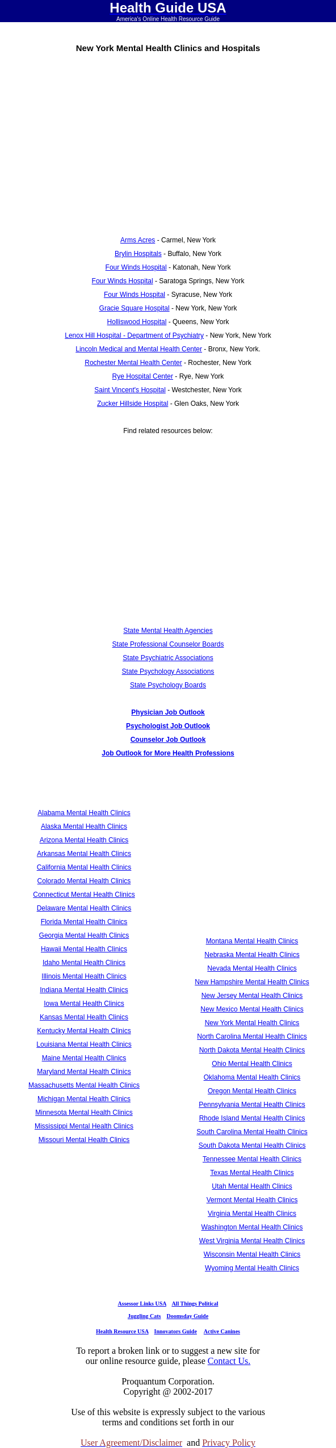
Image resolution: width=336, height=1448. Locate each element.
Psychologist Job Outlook (168, 726)
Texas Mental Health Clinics (251, 1173)
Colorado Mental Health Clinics (84, 881)
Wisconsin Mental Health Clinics (252, 1254)
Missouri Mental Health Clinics (84, 1140)
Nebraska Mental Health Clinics (251, 955)
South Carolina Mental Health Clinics (251, 1132)
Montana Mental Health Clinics (252, 941)
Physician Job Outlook (167, 712)
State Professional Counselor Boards (168, 644)
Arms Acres (137, 240)
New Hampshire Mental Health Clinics (252, 982)
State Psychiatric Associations (168, 658)
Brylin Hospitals (138, 254)
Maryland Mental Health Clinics (84, 1072)
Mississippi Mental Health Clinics (84, 1126)
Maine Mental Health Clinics (84, 1058)
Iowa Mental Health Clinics (84, 1004)
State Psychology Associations (168, 671)
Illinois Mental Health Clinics (83, 976)
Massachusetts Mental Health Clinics (84, 1085)
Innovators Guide (175, 1331)
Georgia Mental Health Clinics (84, 935)
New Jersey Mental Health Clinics (252, 996)
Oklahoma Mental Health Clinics (252, 1077)
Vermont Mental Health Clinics (252, 1200)
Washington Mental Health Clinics (252, 1227)
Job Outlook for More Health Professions (168, 753)
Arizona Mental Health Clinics (84, 840)
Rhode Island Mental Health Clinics (252, 1118)
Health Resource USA (122, 1331)
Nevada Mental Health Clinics (251, 968)
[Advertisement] (168, 140)
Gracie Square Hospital (134, 308)
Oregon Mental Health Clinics (252, 1091)
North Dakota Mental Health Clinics (252, 1050)
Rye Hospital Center (142, 376)
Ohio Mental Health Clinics (252, 1064)
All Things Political (194, 1303)
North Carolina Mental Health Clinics (251, 1036)
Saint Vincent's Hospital (129, 390)
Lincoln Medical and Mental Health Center (138, 349)
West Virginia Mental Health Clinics (252, 1241)
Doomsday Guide (188, 1316)
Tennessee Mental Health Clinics (252, 1159)
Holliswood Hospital (137, 322)
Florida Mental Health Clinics (84, 922)
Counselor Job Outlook (168, 740)
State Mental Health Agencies (167, 631)
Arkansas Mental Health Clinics (84, 854)
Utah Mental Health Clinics (252, 1186)
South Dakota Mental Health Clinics (252, 1145)
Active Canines (222, 1331)
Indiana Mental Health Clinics (84, 990)
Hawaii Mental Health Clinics (84, 949)
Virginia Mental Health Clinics (252, 1214)
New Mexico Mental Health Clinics (251, 1009)
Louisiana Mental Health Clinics (83, 1044)
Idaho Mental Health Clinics (84, 963)
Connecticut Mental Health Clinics (84, 895)
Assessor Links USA (142, 1303)
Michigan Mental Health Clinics (84, 1099)
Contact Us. (229, 1361)
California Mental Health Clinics (84, 867)
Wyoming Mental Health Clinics (252, 1268)
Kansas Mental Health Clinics (84, 1017)
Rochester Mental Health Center (133, 363)
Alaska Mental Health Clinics (84, 826)
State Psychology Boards (168, 685)
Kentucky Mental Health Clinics (84, 1031)
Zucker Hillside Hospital (132, 404)
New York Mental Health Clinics (252, 1023)
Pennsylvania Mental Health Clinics (252, 1105)
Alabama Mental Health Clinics (83, 813)
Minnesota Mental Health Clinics (83, 1113)
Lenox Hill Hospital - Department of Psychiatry (134, 335)
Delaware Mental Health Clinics (84, 908)
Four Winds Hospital (136, 267)
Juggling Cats (144, 1316)
